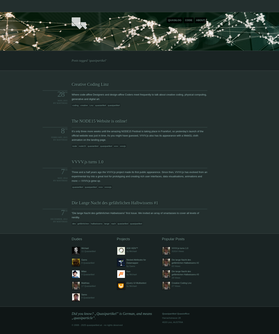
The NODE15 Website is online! (99, 121)
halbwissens (96, 223)
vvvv (116, 146)
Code (188, 20)
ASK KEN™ (132, 248)
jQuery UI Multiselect (136, 283)
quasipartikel (114, 105)
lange (106, 223)
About (200, 20)
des (74, 223)
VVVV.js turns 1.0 (87, 161)
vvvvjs (123, 146)
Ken (128, 271)
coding (75, 105)
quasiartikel (100, 105)
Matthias (85, 283)
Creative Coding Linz (90, 84)
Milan (83, 271)
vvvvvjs (108, 187)
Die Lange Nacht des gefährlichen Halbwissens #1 (115, 202)
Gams (84, 260)
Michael (85, 248)
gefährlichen (83, 223)
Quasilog (174, 20)
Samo (84, 294)
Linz (91, 105)
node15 (82, 146)
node (74, 146)
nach (113, 223)
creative (84, 105)
